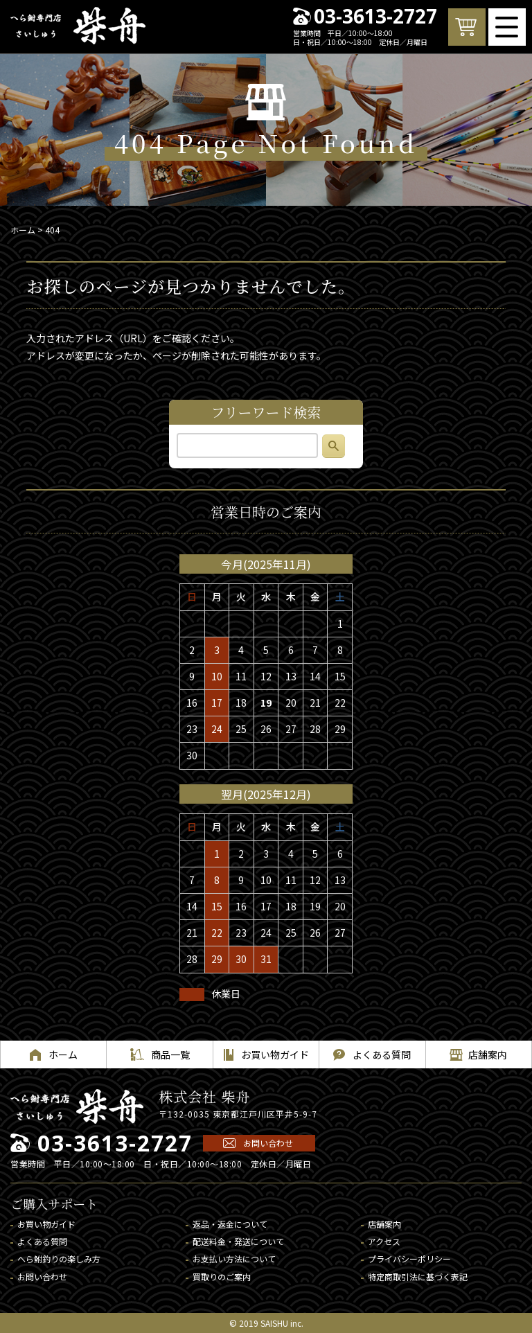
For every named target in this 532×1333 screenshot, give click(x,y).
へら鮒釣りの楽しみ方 (58, 1258)
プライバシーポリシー (409, 1258)
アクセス (384, 1241)
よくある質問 (42, 1241)
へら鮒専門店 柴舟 (77, 25)
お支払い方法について (234, 1258)
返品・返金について (230, 1224)
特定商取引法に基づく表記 (418, 1276)
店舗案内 (384, 1224)
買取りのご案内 (222, 1276)
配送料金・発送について (238, 1241)
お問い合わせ (268, 1143)
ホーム (22, 230)
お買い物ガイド (46, 1224)
